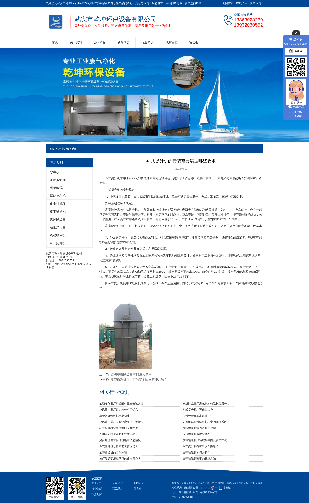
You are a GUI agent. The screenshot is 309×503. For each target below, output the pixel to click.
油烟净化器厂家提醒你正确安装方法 (121, 403)
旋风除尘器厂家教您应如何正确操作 (121, 421)
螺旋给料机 (58, 195)
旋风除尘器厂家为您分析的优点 (118, 409)
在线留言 (241, 3)
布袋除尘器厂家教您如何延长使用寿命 (206, 403)
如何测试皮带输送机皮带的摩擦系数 (205, 421)
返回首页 (228, 3)
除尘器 (54, 172)
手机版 (227, 487)
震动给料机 (58, 235)
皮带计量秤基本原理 (195, 415)
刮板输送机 (58, 188)
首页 (55, 42)
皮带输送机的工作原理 (113, 452)
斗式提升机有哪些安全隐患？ (201, 446)
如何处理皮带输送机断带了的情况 (120, 440)
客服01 (295, 50)
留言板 (193, 42)
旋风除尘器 (58, 219)
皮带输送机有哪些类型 (196, 434)
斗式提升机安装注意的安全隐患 (118, 428)
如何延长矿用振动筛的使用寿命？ (120, 458)
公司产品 (100, 42)
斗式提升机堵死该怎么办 (198, 409)
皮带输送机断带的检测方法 (199, 458)
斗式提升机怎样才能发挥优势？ (118, 446)
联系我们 (255, 3)
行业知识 (147, 42)
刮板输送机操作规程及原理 (199, 428)
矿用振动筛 (58, 180)
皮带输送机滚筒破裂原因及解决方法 (205, 440)
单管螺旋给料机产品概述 (114, 415)
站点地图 (96, 494)
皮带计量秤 (58, 203)
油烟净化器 (58, 227)
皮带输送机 (58, 211)
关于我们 (76, 42)
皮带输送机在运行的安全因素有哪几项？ (139, 379)
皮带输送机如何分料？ (196, 452)
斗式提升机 (58, 243)
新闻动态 (123, 42)
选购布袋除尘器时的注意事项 (131, 374)
